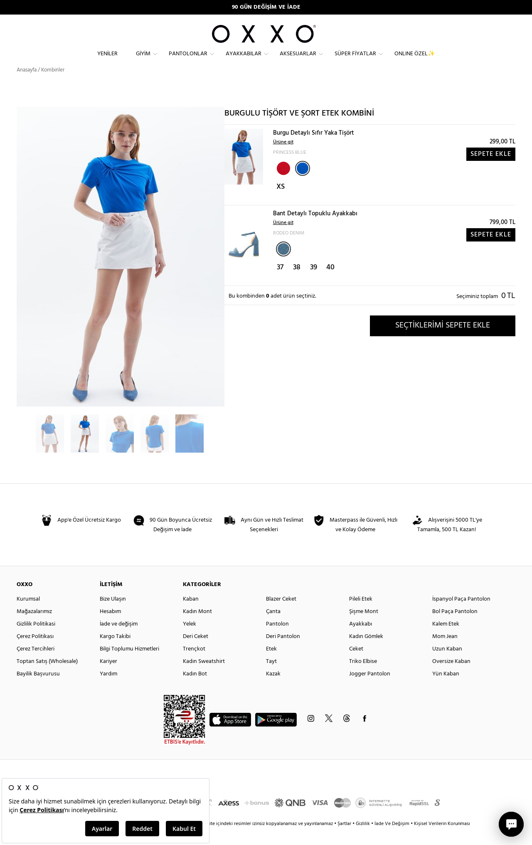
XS (280, 202)
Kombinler (52, 85)
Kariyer (108, 676)
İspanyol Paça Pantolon (461, 614)
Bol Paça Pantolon (455, 626)
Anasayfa (27, 85)
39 (313, 282)
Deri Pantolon (283, 651)
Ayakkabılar (243, 60)
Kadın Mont (197, 626)
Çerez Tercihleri (35, 664)
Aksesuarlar (298, 60)
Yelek (189, 639)
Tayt (271, 676)
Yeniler (107, 60)
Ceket (356, 664)
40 (330, 282)
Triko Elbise (363, 676)
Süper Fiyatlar (355, 60)
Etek (271, 664)
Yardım (108, 689)
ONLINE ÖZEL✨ (414, 60)
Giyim (143, 60)
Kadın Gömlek (366, 651)
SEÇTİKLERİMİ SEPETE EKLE (442, 340)
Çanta (273, 626)
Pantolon (277, 639)
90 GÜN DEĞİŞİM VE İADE (266, 7)
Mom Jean (445, 651)
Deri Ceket (195, 651)
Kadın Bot (195, 689)
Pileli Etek (360, 614)
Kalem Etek (445, 639)
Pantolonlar (188, 60)
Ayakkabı (360, 639)
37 (280, 282)
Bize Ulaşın (113, 614)
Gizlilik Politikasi (36, 639)
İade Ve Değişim (391, 839)
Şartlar (344, 839)
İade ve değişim (119, 639)
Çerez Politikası (35, 651)
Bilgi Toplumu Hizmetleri (129, 664)
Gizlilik (363, 839)
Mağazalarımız (34, 626)
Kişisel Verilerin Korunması (442, 839)
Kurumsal (28, 614)
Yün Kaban (445, 689)
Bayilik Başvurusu (38, 689)
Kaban (191, 614)
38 (296, 282)
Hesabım (110, 626)
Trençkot (194, 664)
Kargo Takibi (115, 651)
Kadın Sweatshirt (204, 676)
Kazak (273, 689)
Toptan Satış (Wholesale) (47, 676)
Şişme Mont (363, 626)
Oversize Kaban (451, 676)
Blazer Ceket (281, 614)
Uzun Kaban (447, 664)
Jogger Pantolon (369, 689)
